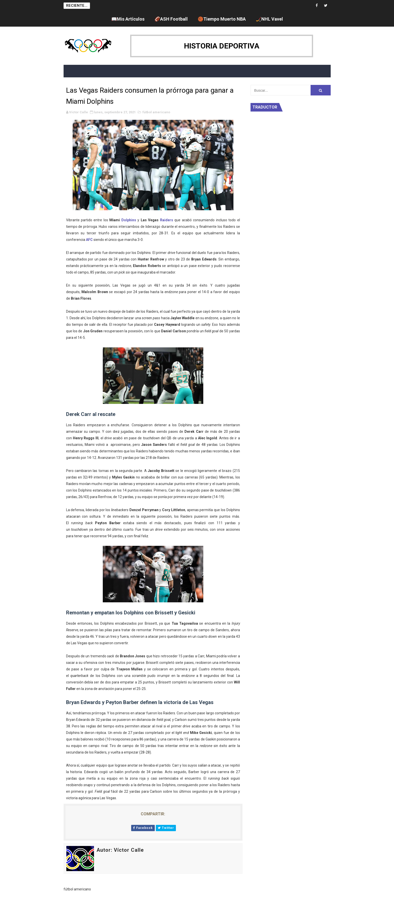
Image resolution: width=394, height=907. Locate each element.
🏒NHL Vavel (269, 19)
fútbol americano (156, 112)
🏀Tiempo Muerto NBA (222, 19)
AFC (89, 240)
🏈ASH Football (171, 19)
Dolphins (128, 220)
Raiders (166, 220)
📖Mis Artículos (127, 19)
